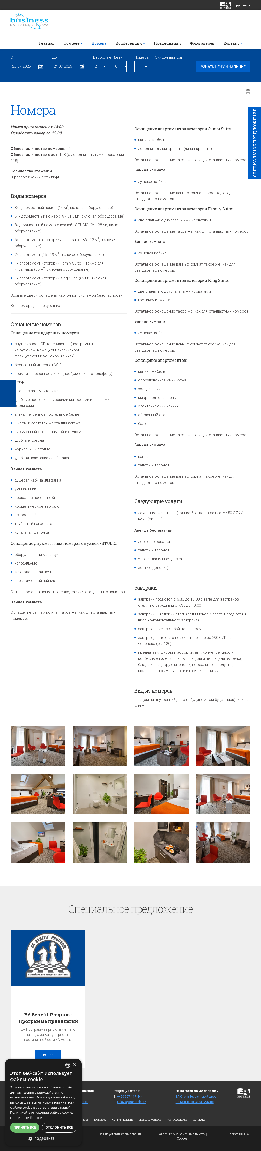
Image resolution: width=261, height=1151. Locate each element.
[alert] (43, 1102)
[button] (43, 1138)
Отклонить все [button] (59, 1127)
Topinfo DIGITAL (239, 1134)
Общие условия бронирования (120, 1134)
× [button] (74, 1065)
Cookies (182, 1138)
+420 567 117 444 (129, 1096)
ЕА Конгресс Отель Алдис (195, 1102)
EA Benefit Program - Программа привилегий (48, 1018)
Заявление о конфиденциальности (181, 1134)
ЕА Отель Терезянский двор (196, 1096)
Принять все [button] (25, 1127)
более (48, 1055)
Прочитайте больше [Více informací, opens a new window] (26, 1118)
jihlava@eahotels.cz (131, 1102)
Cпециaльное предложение (254, 143)
